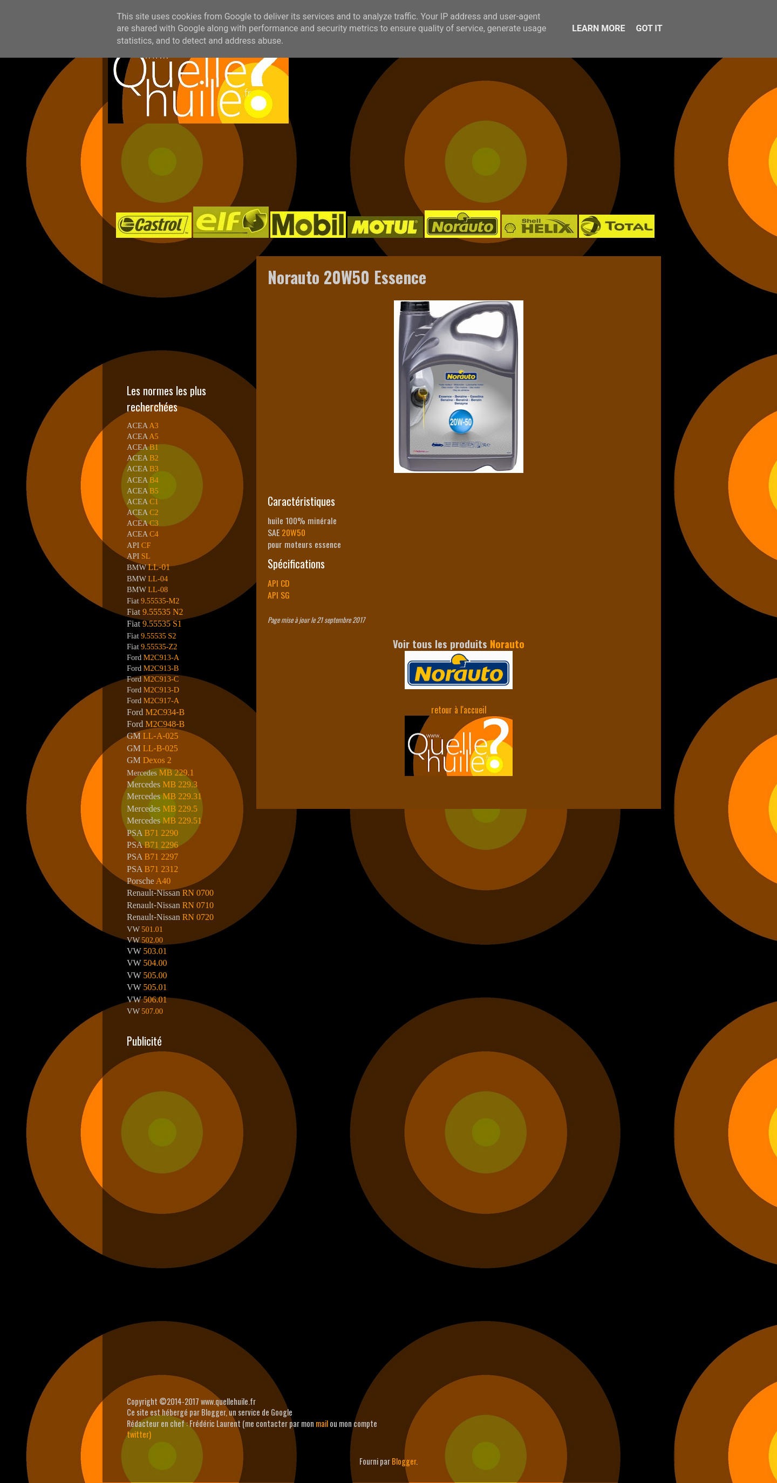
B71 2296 (161, 844)
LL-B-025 (160, 748)
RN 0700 (198, 892)
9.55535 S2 (158, 635)
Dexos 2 (157, 760)
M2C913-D (161, 689)
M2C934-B (165, 712)
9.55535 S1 (162, 623)
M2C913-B (161, 668)
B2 (154, 458)
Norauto (507, 643)
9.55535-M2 (160, 600)
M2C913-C (161, 679)
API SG (279, 594)
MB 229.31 (182, 796)
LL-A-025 (161, 735)
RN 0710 (198, 905)
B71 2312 (161, 869)
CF (146, 545)
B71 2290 (161, 832)
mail (322, 1423)
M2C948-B (165, 724)
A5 (154, 436)
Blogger (404, 1461)
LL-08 (158, 589)
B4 (154, 480)
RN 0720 (198, 917)
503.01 (155, 951)
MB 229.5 (179, 808)
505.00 (155, 975)
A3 (154, 425)
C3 (154, 523)
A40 (163, 880)
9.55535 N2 (162, 611)
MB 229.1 (176, 772)
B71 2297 (161, 856)
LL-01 (159, 567)
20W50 (293, 532)
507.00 (152, 1011)
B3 (154, 468)
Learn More (598, 28)
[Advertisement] (377, 164)
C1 (154, 501)
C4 (154, 534)
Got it (649, 28)
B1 (154, 447)
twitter (138, 1434)
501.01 (152, 929)
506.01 (155, 999)
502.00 (152, 940)
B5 (154, 490)
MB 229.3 (179, 784)
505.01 (155, 987)
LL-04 (158, 578)
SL (146, 556)
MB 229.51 (182, 820)
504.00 (155, 962)
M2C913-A (161, 657)
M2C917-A (161, 700)
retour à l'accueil (459, 709)
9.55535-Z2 (159, 646)
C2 (154, 512)
